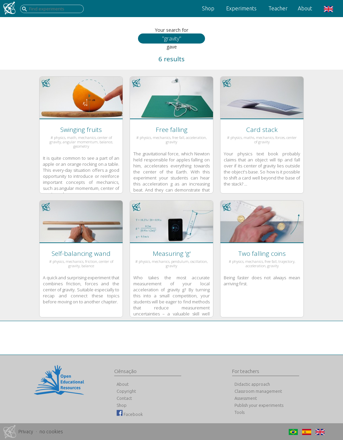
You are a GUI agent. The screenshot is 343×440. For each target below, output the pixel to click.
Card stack (262, 129)
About (305, 8)
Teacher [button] (278, 8)
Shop (208, 8)
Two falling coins (262, 253)
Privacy (25, 431)
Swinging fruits (81, 129)
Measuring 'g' (172, 253)
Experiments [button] (241, 8)
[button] (327, 8)
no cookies (51, 431)
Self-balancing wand (81, 253)
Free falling (172, 129)
